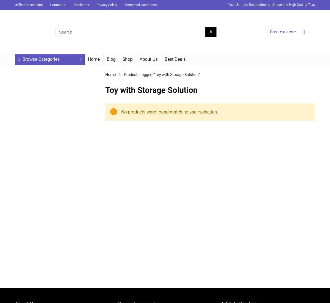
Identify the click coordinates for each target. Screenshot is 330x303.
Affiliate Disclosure (29, 5)
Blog (111, 59)
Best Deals (175, 59)
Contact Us (58, 5)
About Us (149, 59)
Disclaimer (81, 5)
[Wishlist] (304, 32)
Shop (128, 59)
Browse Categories (39, 59)
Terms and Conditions (140, 5)
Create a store (283, 31)
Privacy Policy (107, 5)
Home (94, 59)
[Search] (210, 32)
